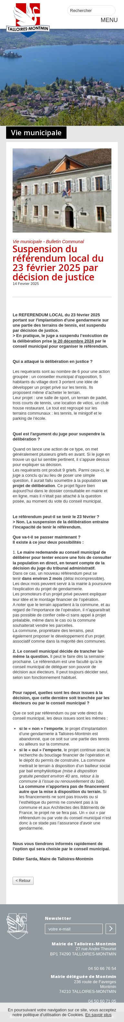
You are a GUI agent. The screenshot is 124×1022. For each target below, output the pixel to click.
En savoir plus (98, 1014)
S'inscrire (111, 929)
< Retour (23, 880)
